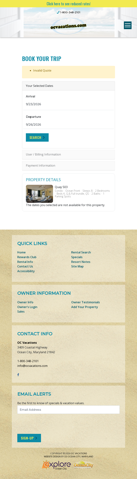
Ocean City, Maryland (80, 456)
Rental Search (81, 252)
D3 (65, 456)
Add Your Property (84, 307)
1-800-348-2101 (28, 361)
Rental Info (25, 262)
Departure (33, 117)
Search (35, 137)
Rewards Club (26, 257)
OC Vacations (27, 343)
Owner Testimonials (85, 302)
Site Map (77, 266)
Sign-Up (27, 438)
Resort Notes (80, 262)
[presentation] (47, 424)
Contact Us (25, 266)
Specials (77, 257)
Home (21, 252)
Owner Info (25, 302)
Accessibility (26, 271)
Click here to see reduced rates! (69, 3)
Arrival (30, 96)
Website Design (52, 456)
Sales (21, 312)
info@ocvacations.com (32, 366)
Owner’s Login (27, 307)
